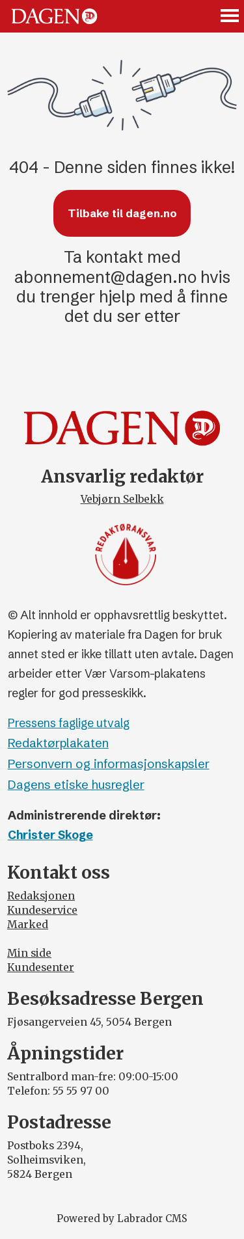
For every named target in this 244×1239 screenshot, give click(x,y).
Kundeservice (42, 910)
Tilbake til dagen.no (122, 213)
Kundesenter (40, 967)
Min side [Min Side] (29, 953)
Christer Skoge (50, 835)
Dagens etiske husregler (76, 784)
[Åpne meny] (230, 16)
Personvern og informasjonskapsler (109, 763)
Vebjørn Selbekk (122, 499)
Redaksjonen (41, 896)
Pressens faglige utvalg (68, 723)
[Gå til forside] (54, 16)
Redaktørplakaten (58, 743)
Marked (27, 924)
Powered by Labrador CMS (122, 1218)
